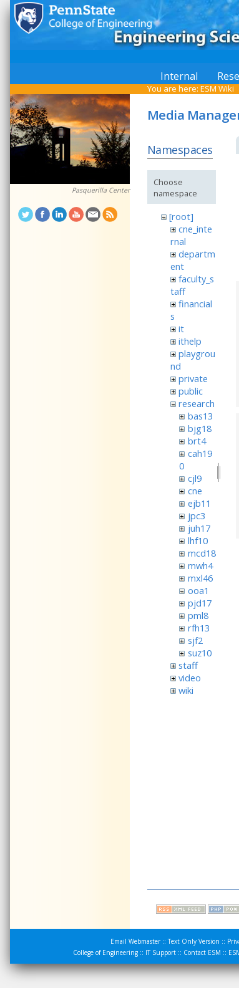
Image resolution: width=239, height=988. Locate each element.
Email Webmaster (135, 941)
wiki (185, 690)
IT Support (160, 952)
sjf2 (195, 640)
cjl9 (195, 478)
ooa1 (198, 590)
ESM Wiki (217, 88)
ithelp (190, 341)
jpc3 (196, 515)
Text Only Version (194, 941)
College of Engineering (105, 952)
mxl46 (200, 578)
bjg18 (200, 428)
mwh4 (200, 565)
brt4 (197, 440)
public (190, 391)
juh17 (199, 528)
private (193, 378)
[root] (181, 216)
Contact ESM (202, 952)
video (189, 677)
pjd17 (200, 603)
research (196, 403)
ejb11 (199, 503)
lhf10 (198, 540)
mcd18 (202, 553)
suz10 (200, 652)
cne (195, 490)
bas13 (200, 416)
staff (188, 665)
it (181, 328)
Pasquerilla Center (101, 190)
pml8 (198, 615)
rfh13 (199, 627)
